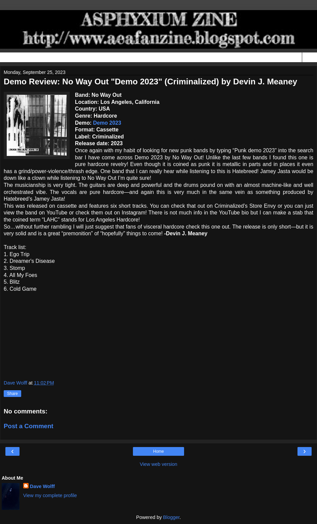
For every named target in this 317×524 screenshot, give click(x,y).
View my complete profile (50, 495)
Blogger (171, 517)
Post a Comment (29, 426)
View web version (158, 464)
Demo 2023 (107, 123)
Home (158, 451)
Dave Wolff (42, 486)
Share (12, 393)
